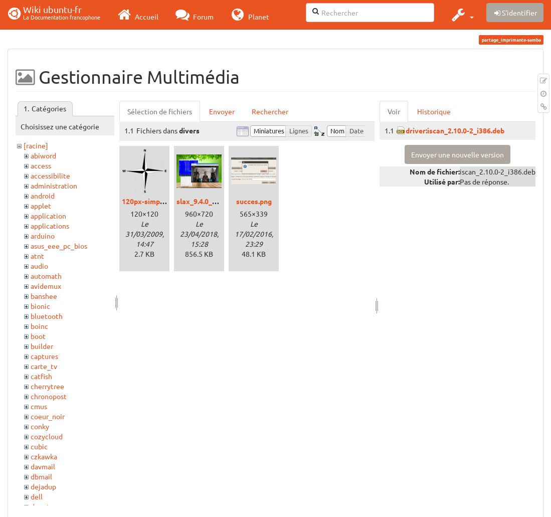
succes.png (254, 201)
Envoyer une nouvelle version (457, 154)
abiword (43, 155)
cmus (39, 406)
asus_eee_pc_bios (59, 245)
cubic (39, 446)
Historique (434, 111)
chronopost (49, 396)
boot (38, 335)
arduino (43, 235)
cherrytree (47, 386)
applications (50, 225)
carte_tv (44, 366)
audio (39, 265)
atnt (37, 255)
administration (54, 185)
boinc (39, 325)
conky (40, 426)
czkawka (44, 456)
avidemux (46, 285)
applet (41, 205)
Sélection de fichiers (159, 111)
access (41, 165)
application (48, 215)
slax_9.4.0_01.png (205, 201)
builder (42, 346)
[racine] (36, 145)
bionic (40, 305)
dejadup (43, 486)
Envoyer (222, 111)
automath (46, 275)
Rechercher (270, 111)
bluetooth (47, 315)
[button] (461, 14)
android (43, 195)
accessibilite (50, 175)
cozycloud (47, 436)
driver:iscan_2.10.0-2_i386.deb (455, 130)
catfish (41, 376)
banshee (44, 295)
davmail (43, 466)
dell (37, 496)
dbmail (41, 476)
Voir (394, 111)
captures (44, 356)
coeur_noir (48, 416)
